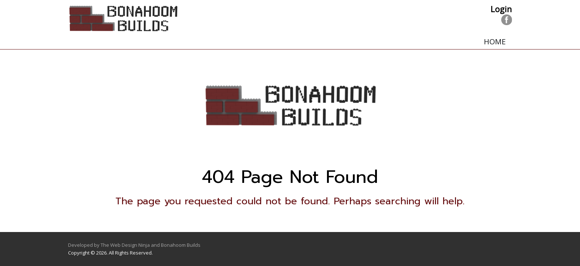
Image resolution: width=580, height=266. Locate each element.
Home (495, 42)
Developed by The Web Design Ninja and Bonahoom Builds (134, 245)
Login (501, 8)
